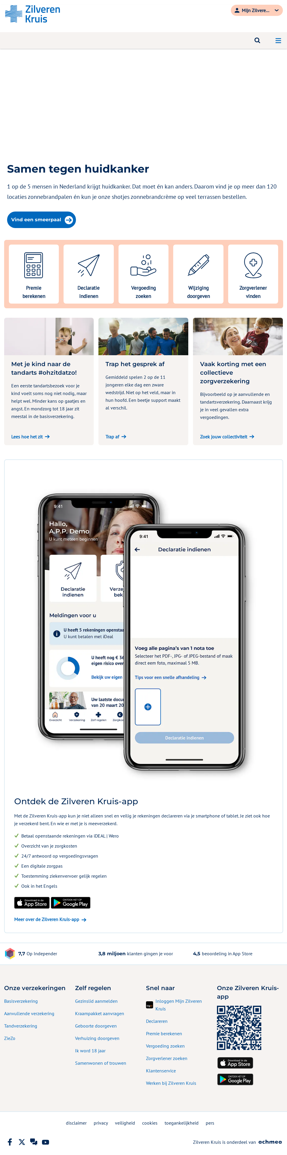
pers (210, 1123)
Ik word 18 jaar (90, 1051)
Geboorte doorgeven (96, 1026)
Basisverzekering (21, 1001)
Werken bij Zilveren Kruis (171, 1083)
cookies (150, 1123)
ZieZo (9, 1038)
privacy (101, 1123)
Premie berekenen (164, 1033)
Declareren (157, 1021)
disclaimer (76, 1123)
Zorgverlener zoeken (166, 1058)
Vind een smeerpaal (42, 220)
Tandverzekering (20, 1026)
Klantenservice (161, 1071)
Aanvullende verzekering (29, 1013)
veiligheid (125, 1123)
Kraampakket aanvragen (99, 1013)
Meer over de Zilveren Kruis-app (46, 919)
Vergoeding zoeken (165, 1046)
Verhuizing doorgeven (97, 1038)
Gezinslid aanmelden (96, 1001)
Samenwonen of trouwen (100, 1063)
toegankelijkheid (182, 1123)
